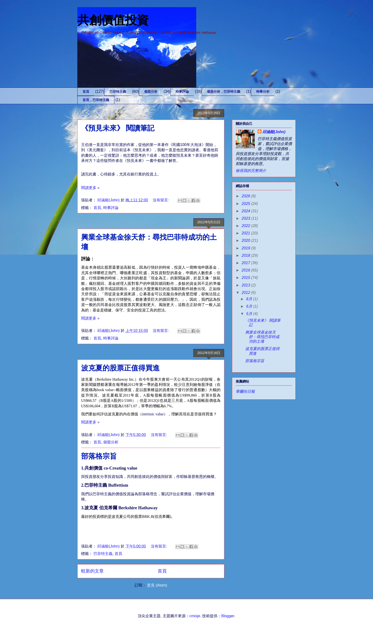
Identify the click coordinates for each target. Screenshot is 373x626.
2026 (246, 196)
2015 (246, 278)
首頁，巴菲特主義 (96, 100)
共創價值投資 (113, 20)
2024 (246, 211)
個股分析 (150, 91)
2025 (246, 204)
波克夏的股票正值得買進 (120, 368)
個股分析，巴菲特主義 (223, 91)
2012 (246, 293)
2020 (246, 240)
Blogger (227, 616)
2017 (246, 263)
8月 (249, 299)
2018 (246, 255)
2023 (246, 218)
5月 (249, 314)
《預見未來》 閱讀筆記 (117, 128)
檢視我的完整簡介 (251, 171)
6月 (249, 306)
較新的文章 (92, 570)
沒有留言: (161, 200)
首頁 (86, 91)
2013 (246, 285)
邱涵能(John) (273, 132)
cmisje (194, 616)
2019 (246, 248)
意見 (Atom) (157, 585)
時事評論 (182, 91)
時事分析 (263, 91)
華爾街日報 (245, 391)
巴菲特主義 (117, 91)
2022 (246, 226)
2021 (246, 233)
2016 (246, 270)
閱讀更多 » (90, 188)
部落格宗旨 (99, 456)
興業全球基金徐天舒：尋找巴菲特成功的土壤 (262, 336)
